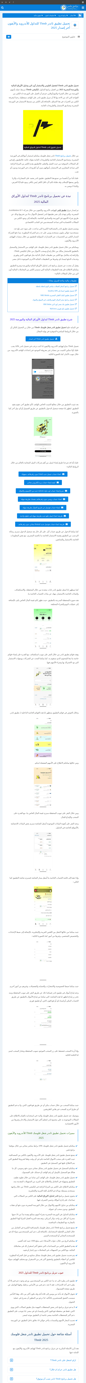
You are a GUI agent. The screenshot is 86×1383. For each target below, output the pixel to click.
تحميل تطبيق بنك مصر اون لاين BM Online (58, 304)
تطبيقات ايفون (50, 15)
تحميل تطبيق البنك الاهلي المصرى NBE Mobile (57, 295)
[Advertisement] (43, 63)
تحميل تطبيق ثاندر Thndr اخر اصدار (41, 339)
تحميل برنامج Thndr (63, 156)
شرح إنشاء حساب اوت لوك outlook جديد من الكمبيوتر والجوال (41, 491)
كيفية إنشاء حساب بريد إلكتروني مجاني (41, 483)
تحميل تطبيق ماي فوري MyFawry (62, 309)
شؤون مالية (38, 15)
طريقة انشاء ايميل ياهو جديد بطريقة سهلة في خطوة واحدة (41, 516)
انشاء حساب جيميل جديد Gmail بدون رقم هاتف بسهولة (41, 474)
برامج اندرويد (63, 15)
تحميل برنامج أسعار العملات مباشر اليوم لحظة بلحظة (55, 286)
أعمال (72, 15)
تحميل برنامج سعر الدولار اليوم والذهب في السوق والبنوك (53, 300)
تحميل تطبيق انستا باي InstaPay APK (61, 291)
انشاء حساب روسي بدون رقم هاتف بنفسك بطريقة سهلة (41, 499)
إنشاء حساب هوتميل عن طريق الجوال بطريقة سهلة (41, 508)
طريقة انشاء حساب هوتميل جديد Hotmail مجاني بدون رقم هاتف (41, 524)
